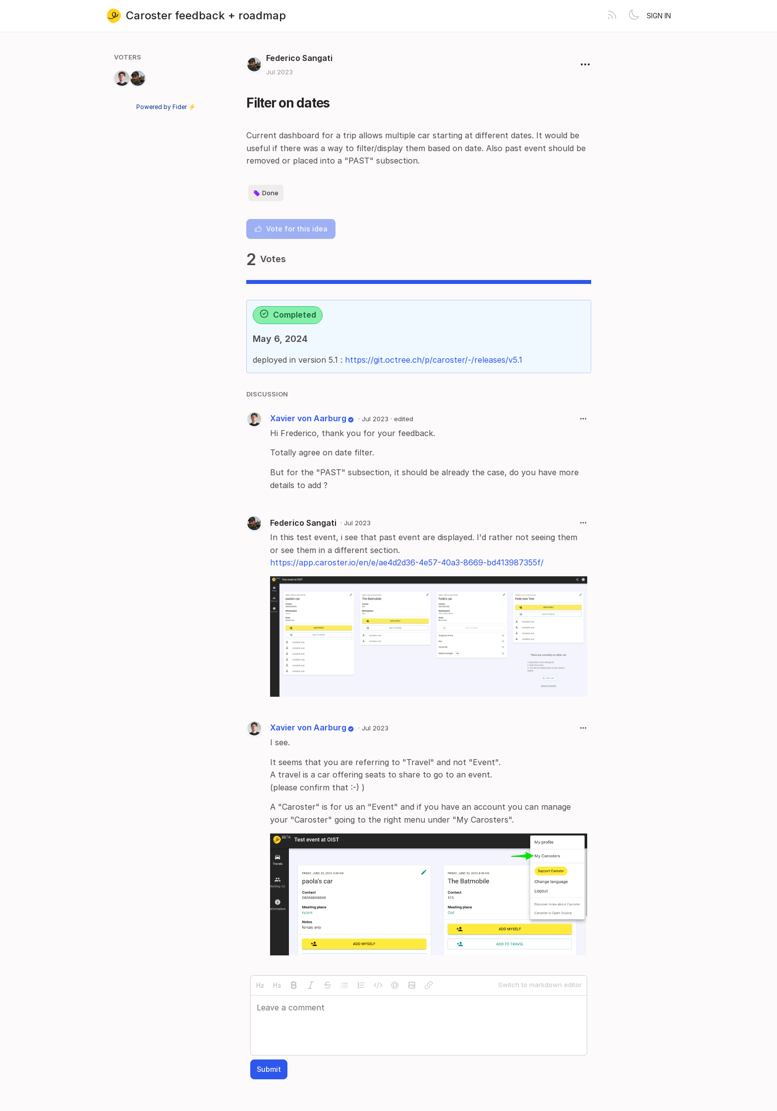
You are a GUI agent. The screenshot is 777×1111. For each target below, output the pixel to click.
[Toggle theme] (634, 15)
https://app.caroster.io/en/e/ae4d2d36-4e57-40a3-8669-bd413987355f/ (407, 562)
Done (265, 193)
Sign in (659, 15)
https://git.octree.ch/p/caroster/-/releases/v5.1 (433, 360)
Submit (269, 1069)
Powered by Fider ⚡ (166, 107)
